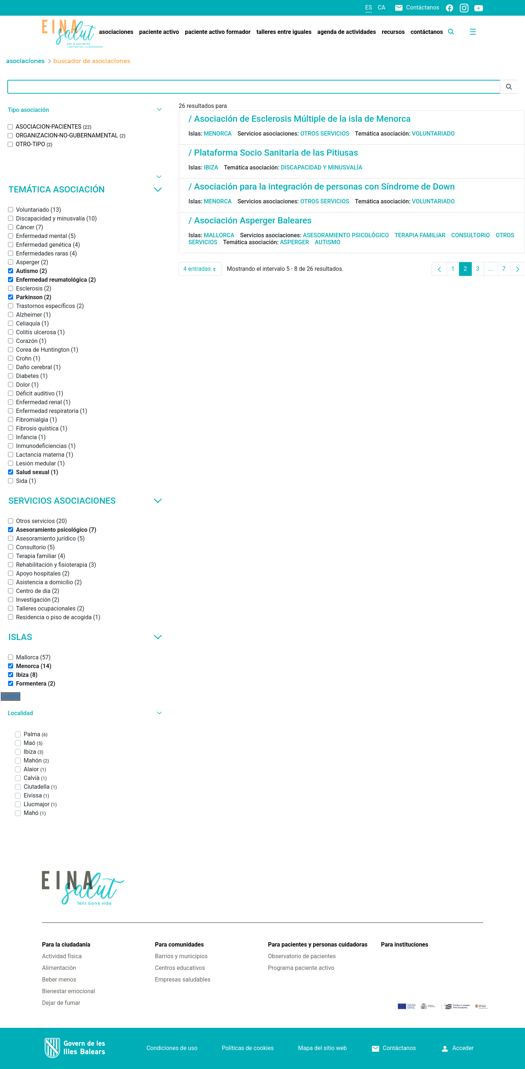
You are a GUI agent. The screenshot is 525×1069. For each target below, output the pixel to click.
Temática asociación (85, 189)
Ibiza (211, 167)
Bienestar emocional (68, 991)
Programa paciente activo (301, 967)
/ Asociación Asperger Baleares (250, 220)
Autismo (328, 242)
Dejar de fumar (61, 1002)
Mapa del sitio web (322, 1048)
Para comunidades (179, 944)
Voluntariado (433, 133)
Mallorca (219, 235)
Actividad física (62, 956)
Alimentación (59, 967)
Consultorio (470, 235)
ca (381, 7)
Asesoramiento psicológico (346, 235)
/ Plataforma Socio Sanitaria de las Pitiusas (273, 153)
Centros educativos (180, 967)
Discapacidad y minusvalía (321, 167)
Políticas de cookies (247, 1048)
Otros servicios (324, 133)
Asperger (294, 242)
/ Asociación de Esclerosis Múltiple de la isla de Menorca (299, 119)
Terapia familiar (419, 235)
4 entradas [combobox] (202, 269)
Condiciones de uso (172, 1048)
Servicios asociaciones (85, 500)
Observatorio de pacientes (302, 956)
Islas (85, 637)
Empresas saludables (182, 979)
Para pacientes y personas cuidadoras (318, 944)
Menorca (218, 133)
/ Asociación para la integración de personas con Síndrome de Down (321, 187)
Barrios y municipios (181, 956)
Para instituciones (404, 944)
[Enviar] (509, 87)
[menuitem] (116, 32)
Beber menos (59, 979)
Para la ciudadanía (66, 944)
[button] (83, 110)
